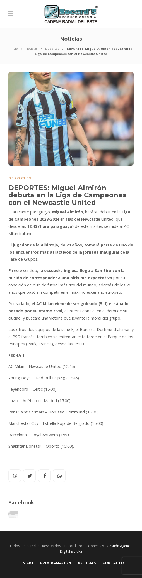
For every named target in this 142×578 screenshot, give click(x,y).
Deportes (52, 48)
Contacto (113, 563)
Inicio (14, 48)
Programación (55, 563)
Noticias (31, 48)
